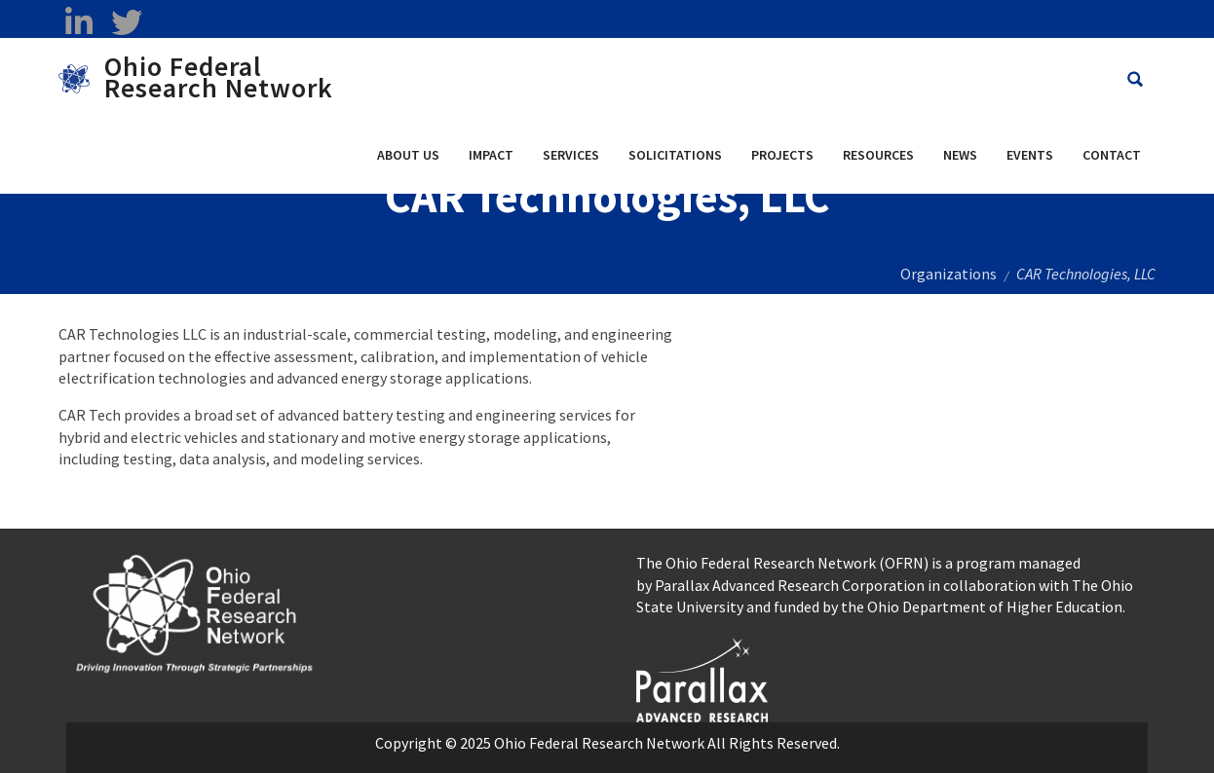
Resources (878, 155)
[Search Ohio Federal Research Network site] (1135, 79)
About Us (408, 155)
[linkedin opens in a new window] (78, 22)
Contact (1111, 155)
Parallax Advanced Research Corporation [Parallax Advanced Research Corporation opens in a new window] (790, 585)
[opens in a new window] (702, 677)
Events (1029, 155)
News (960, 155)
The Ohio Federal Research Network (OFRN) (782, 562)
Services (571, 155)
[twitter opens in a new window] (126, 22)
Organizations (948, 273)
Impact (491, 155)
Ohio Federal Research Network (218, 77)
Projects (782, 155)
